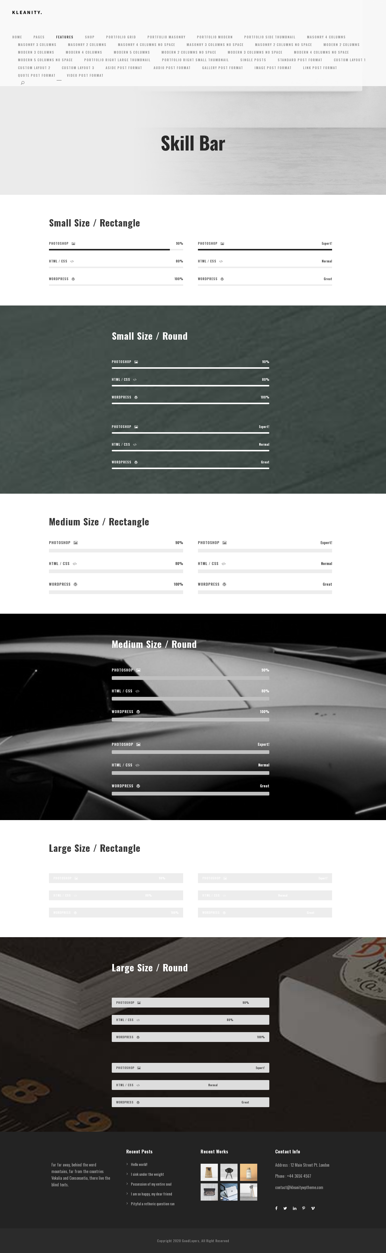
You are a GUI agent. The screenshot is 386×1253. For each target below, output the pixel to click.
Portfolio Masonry (166, 36)
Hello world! (139, 1164)
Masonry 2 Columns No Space (283, 44)
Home (17, 36)
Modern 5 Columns (132, 52)
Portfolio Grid (121, 36)
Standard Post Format (300, 59)
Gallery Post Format (222, 67)
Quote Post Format (37, 75)
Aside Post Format (124, 67)
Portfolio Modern (215, 36)
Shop (90, 36)
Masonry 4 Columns (326, 36)
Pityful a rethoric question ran (153, 1203)
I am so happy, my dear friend (151, 1193)
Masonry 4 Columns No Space (146, 44)
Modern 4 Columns (84, 52)
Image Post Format (273, 67)
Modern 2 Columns (341, 44)
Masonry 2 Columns (87, 44)
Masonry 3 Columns (37, 44)
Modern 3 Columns (36, 52)
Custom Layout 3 (78, 67)
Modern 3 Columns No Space (255, 52)
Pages (39, 36)
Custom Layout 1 (350, 59)
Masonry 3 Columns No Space (215, 44)
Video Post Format (85, 75)
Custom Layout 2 (34, 67)
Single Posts (253, 59)
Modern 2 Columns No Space (188, 52)
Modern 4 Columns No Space (321, 52)
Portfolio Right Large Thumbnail (117, 59)
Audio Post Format (172, 67)
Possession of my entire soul (151, 1184)
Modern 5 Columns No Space (45, 59)
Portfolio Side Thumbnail (270, 36)
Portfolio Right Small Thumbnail (195, 59)
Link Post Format (320, 67)
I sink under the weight (147, 1174)
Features (65, 36)
